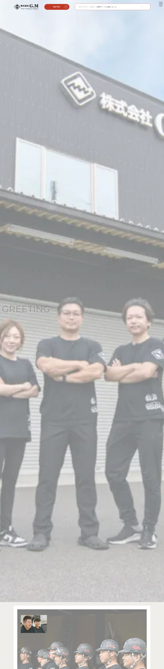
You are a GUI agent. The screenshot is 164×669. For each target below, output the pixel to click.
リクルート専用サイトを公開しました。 (103, 7)
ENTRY (60, 7)
